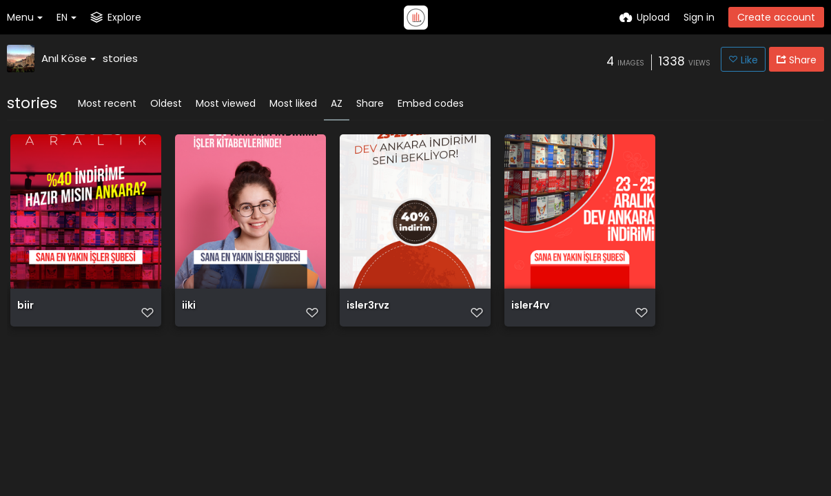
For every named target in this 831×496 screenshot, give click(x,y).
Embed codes (431, 103)
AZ (336, 103)
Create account (776, 17)
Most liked (293, 103)
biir (25, 306)
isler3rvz (368, 306)
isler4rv (530, 306)
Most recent (107, 103)
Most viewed (226, 103)
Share (370, 103)
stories (120, 58)
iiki (189, 306)
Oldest (166, 103)
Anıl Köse (68, 58)
